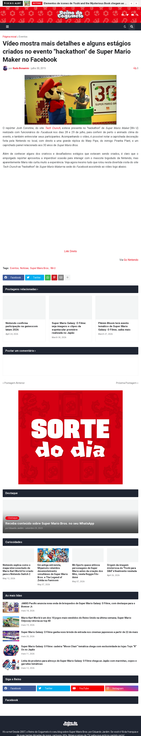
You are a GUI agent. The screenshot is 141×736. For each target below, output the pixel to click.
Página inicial (9, 36)
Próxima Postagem (126, 383)
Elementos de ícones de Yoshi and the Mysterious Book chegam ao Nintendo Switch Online (86, 3)
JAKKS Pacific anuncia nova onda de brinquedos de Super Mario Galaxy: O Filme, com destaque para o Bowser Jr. (78, 605)
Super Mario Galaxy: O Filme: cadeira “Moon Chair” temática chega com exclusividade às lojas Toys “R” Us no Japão (79, 648)
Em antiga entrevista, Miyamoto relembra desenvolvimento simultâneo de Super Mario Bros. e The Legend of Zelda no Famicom (53, 573)
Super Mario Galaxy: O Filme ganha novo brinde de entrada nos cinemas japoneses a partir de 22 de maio (79, 632)
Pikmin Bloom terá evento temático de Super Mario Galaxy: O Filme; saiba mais (114, 326)
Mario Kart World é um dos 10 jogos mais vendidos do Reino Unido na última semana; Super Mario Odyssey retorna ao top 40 (76, 619)
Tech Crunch (52, 128)
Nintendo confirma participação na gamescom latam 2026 (22, 326)
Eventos (23, 36)
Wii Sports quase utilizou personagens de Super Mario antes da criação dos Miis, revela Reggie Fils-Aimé (87, 571)
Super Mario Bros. (39, 268)
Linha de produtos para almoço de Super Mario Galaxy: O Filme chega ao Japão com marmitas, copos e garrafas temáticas (79, 662)
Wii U (53, 268)
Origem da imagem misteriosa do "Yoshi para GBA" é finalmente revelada (122, 568)
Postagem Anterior (14, 383)
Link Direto (70, 251)
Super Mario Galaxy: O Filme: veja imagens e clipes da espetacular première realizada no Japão (69, 328)
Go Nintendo (131, 259)
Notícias (24, 268)
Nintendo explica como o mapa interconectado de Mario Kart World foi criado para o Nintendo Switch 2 (18, 570)
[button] (131, 4)
